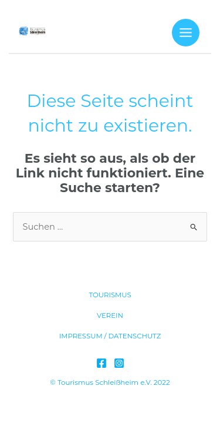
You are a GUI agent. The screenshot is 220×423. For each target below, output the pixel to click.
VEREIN (110, 315)
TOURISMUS (110, 295)
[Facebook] (101, 363)
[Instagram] (119, 363)
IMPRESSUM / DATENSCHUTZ (110, 336)
